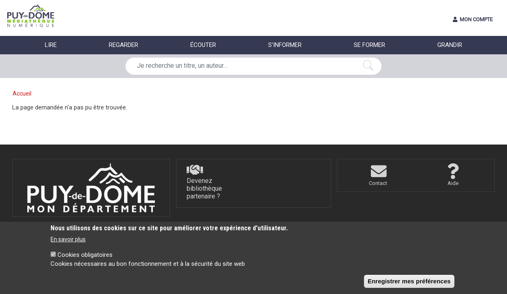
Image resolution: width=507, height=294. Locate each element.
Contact (378, 183)
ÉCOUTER (203, 45)
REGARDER (123, 45)
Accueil (22, 93)
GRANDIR (449, 45)
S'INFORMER (285, 45)
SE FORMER (369, 45)
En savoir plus (68, 244)
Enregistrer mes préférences (409, 286)
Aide (453, 183)
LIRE (51, 45)
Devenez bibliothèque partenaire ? (204, 188)
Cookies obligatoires (84, 259)
